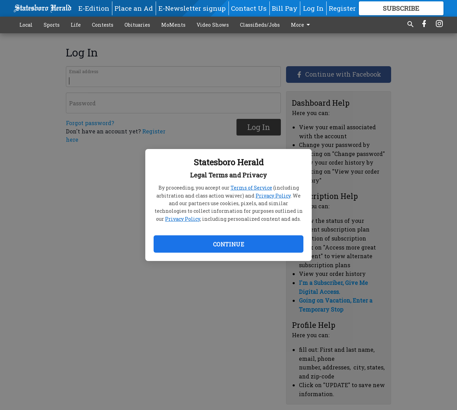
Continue (228, 244)
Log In (313, 8)
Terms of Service (251, 187)
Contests (102, 24)
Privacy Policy (273, 195)
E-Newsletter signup (192, 8)
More (301, 24)
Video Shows (213, 24)
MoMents (173, 24)
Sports (52, 24)
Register (342, 8)
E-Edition (93, 8)
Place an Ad (133, 8)
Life (76, 24)
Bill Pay (285, 8)
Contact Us (249, 8)
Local (26, 24)
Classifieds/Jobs (260, 24)
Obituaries (137, 24)
